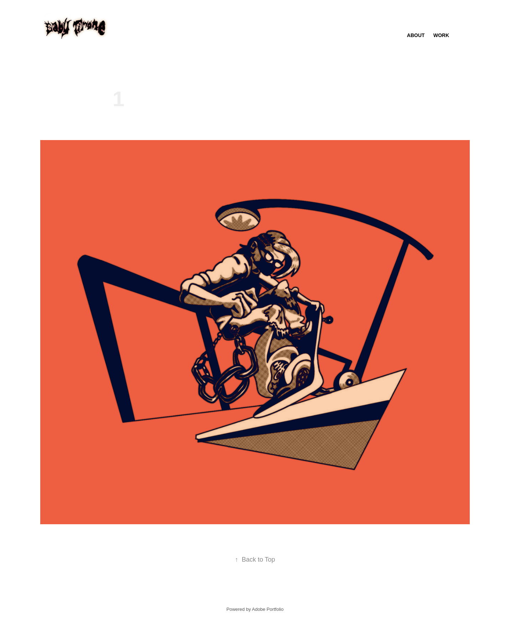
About (416, 35)
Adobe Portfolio (267, 609)
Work (441, 35)
